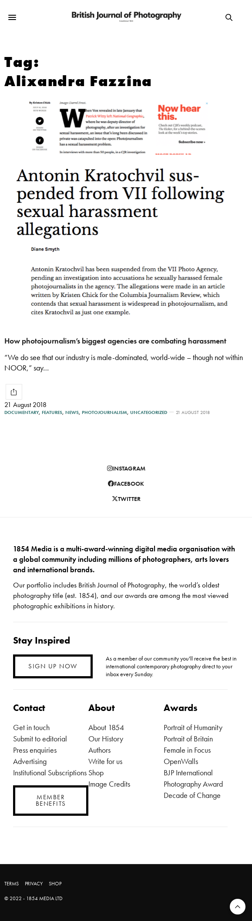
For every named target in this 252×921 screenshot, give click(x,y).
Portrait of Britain (188, 739)
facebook (126, 483)
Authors (99, 750)
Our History (105, 739)
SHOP (55, 883)
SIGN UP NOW (52, 666)
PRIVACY (34, 883)
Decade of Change (192, 795)
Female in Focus (187, 750)
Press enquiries (35, 750)
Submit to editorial (40, 739)
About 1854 (106, 727)
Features (52, 412)
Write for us (105, 761)
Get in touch (31, 727)
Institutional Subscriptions (50, 773)
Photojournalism (104, 412)
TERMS (11, 883)
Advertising (30, 761)
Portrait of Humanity (193, 727)
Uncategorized (148, 412)
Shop (96, 773)
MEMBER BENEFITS (51, 800)
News (72, 412)
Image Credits (109, 784)
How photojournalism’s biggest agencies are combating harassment (115, 341)
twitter (126, 499)
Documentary (21, 412)
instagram (126, 468)
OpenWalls (181, 761)
